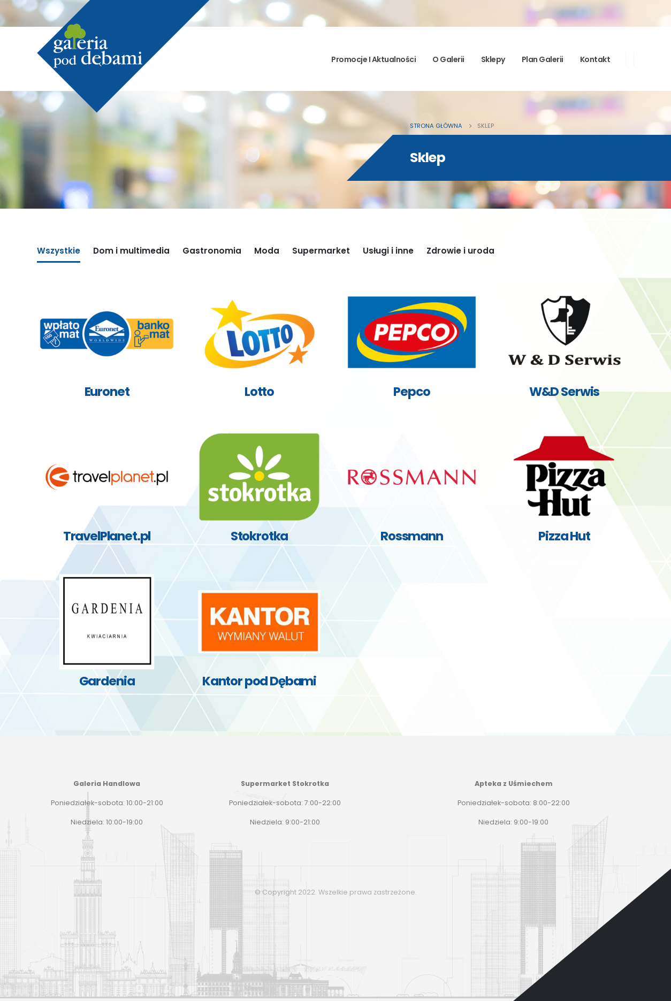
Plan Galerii (542, 59)
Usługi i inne (388, 250)
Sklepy (493, 59)
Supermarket (321, 250)
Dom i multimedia (131, 250)
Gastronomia (211, 250)
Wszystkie (58, 250)
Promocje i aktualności (373, 59)
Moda (266, 250)
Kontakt (595, 59)
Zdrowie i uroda (460, 250)
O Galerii (448, 59)
